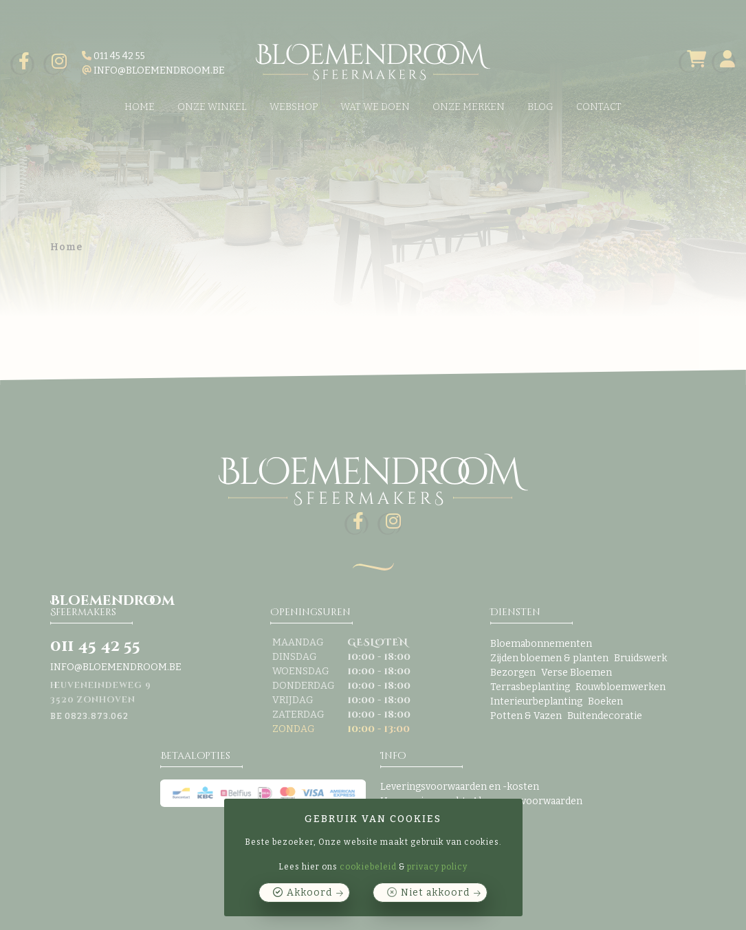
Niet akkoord (435, 892)
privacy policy (437, 867)
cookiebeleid (368, 867)
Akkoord (309, 892)
